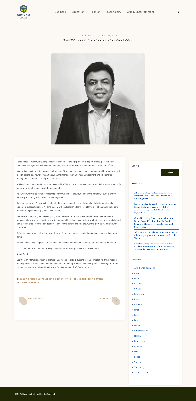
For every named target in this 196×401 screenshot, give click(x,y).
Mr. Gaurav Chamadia (28, 282)
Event (137, 299)
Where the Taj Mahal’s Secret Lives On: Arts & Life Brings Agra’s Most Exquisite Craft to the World (156, 235)
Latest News (140, 341)
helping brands (95, 279)
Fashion (138, 304)
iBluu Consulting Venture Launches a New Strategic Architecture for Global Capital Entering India (154, 195)
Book (136, 278)
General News (141, 330)
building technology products (37, 279)
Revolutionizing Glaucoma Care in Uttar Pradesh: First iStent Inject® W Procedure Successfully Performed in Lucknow (154, 246)
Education (139, 294)
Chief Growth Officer (66, 279)
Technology (140, 367)
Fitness (137, 315)
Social (137, 356)
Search (135, 165)
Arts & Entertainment (144, 267)
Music (137, 351)
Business (87, 35)
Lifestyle (138, 346)
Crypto (137, 288)
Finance (138, 309)
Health (137, 336)
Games (137, 325)
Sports (137, 362)
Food (136, 320)
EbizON (82, 279)
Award (137, 273)
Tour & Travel (141, 372)
